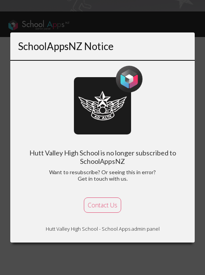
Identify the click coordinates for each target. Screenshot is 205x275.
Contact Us (102, 205)
